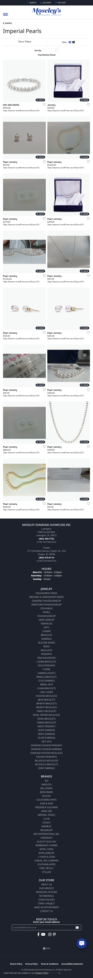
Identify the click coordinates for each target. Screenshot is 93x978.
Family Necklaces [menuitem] (46, 711)
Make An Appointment (46, 907)
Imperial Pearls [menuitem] (46, 814)
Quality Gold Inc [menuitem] (46, 841)
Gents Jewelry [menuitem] (46, 619)
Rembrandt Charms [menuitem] (46, 845)
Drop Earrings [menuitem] (46, 768)
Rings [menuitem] (46, 646)
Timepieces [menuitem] (46, 623)
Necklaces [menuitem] (46, 650)
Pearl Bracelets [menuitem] (46, 718)
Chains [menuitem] (46, 669)
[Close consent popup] (59, 973)
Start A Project (46, 903)
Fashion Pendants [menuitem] (46, 756)
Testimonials (46, 895)
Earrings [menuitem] (46, 638)
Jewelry (8, 23)
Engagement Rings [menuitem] (46, 593)
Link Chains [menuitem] (46, 692)
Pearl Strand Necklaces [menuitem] (46, 714)
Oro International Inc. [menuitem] (46, 834)
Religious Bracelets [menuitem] (46, 764)
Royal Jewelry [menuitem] (46, 853)
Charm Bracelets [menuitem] (46, 661)
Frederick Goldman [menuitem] (46, 807)
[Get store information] (46, 542)
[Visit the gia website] (46, 948)
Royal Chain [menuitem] (46, 849)
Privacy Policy (31, 964)
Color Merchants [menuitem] (46, 799)
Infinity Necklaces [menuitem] (46, 707)
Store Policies (46, 899)
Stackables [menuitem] (46, 608)
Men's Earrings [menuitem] (46, 734)
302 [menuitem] (46, 780)
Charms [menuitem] (46, 631)
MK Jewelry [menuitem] (46, 830)
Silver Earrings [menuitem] (46, 737)
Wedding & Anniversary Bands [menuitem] (46, 597)
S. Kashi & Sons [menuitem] (46, 856)
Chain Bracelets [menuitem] (46, 688)
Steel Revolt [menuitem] (46, 868)
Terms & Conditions (49, 964)
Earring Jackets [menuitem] (46, 673)
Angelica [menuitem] (46, 784)
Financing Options (46, 892)
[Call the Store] (46, 538)
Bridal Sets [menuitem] (46, 684)
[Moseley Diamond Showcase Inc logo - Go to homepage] (46, 10)
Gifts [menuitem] (46, 627)
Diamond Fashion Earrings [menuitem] (46, 749)
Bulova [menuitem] (46, 795)
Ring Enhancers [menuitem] (46, 657)
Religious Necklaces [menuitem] (46, 760)
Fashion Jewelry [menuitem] (46, 616)
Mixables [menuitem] (47, 826)
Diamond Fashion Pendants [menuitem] (46, 745)
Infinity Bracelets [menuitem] (46, 703)
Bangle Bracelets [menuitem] (47, 676)
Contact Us (46, 911)
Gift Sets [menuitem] (46, 741)
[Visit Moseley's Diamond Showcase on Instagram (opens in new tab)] (49, 934)
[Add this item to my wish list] (43, 104)
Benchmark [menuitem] (46, 792)
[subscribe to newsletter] (77, 927)
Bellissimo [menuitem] (46, 788)
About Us (46, 884)
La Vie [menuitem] (46, 818)
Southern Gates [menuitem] (46, 864)
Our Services (46, 888)
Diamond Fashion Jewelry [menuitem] (46, 600)
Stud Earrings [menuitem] (46, 680)
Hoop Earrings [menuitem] (46, 730)
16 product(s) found (46, 55)
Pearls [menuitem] (46, 612)
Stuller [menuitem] (46, 872)
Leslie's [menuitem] (46, 822)
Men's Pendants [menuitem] (46, 726)
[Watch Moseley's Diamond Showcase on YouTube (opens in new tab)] (43, 934)
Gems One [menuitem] (46, 811)
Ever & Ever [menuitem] (46, 803)
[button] (32, 2)
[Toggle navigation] (5, 16)
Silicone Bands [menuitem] (46, 642)
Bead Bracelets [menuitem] (46, 699)
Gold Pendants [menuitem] (46, 665)
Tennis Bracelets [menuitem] (46, 722)
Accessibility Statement (72, 964)
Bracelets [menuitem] (46, 635)
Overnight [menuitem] (46, 837)
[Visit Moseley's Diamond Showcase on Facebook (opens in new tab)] (38, 934)
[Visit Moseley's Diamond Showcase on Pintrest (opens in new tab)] (54, 934)
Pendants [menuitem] (46, 654)
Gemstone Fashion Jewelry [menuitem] (46, 604)
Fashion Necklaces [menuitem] (46, 695)
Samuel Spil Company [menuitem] (47, 860)
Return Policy (16, 964)
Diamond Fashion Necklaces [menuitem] (46, 753)
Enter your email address (46, 921)
